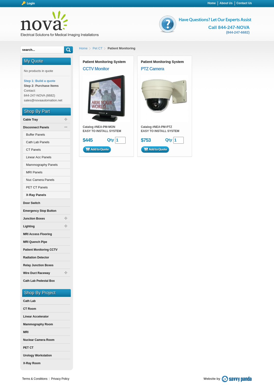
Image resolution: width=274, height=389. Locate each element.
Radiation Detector (36, 257)
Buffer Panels (35, 134)
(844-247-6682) (238, 32)
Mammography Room (38, 324)
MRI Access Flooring (37, 234)
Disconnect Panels (36, 127)
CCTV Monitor (96, 68)
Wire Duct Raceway (36, 273)
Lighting (29, 226)
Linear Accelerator (36, 316)
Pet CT (97, 48)
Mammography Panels (42, 165)
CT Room (29, 308)
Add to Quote (97, 149)
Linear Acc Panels (38, 157)
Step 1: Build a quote (39, 81)
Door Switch (31, 203)
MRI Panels (34, 172)
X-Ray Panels (36, 195)
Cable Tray (30, 119)
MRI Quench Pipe (35, 242)
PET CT (28, 347)
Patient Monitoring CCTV (40, 249)
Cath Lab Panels (37, 142)
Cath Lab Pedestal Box (39, 281)
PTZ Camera (152, 68)
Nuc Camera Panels (40, 180)
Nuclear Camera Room (39, 340)
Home (83, 48)
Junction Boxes (34, 218)
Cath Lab (29, 301)
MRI (25, 332)
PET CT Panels (37, 187)
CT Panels (33, 149)
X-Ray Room (31, 363)
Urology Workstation (37, 355)
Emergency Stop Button (39, 210)
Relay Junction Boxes (38, 265)
